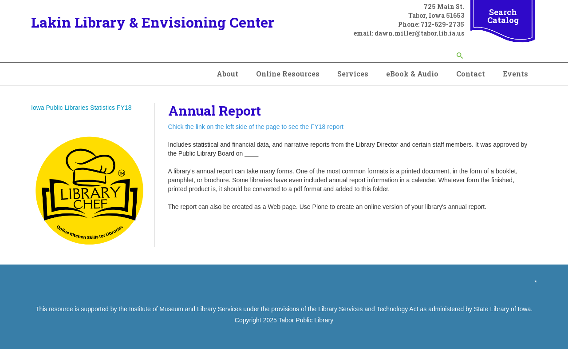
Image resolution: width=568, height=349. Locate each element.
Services (352, 73)
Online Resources (288, 73)
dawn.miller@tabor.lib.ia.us (419, 33)
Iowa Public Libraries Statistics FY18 (81, 107)
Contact (470, 73)
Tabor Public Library (305, 320)
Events (515, 73)
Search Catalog (503, 16)
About (227, 73)
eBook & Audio (412, 73)
